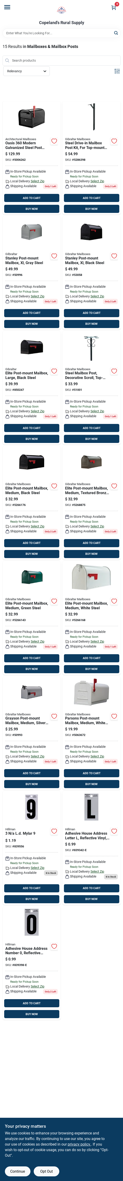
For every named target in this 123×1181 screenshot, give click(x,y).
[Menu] (7, 7)
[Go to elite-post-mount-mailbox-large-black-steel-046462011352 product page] (32, 388)
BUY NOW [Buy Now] (32, 209)
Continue (17, 1171)
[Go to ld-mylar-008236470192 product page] (32, 848)
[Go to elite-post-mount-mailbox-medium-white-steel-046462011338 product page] (91, 618)
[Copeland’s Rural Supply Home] (61, 10)
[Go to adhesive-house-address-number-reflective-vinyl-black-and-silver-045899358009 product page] (32, 963)
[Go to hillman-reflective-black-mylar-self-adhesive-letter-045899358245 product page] (91, 848)
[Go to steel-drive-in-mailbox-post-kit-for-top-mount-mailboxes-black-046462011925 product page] (91, 158)
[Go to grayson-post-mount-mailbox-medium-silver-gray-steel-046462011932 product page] (32, 733)
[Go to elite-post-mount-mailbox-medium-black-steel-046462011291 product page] (32, 503)
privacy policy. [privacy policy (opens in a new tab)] (79, 1144)
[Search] (116, 33)
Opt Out (46, 1171)
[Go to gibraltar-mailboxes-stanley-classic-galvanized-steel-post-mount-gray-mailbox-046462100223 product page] (32, 273)
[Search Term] (62, 33)
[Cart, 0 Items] (113, 7)
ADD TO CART (31, 198)
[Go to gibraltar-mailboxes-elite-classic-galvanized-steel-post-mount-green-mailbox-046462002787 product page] (32, 618)
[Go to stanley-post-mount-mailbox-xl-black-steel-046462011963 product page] (91, 273)
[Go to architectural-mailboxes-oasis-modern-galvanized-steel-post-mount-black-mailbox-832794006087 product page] (32, 158)
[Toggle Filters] (117, 71)
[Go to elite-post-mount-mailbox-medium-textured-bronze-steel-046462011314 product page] (91, 503)
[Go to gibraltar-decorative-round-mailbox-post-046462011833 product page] (91, 388)
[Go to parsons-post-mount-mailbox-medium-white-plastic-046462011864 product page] (91, 733)
